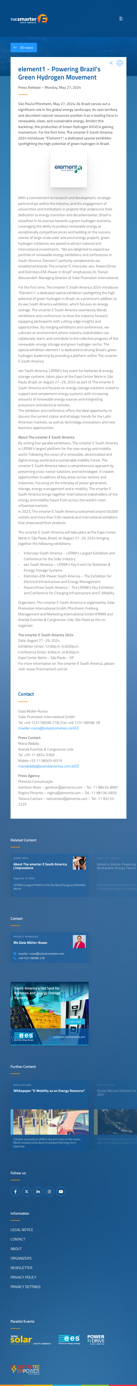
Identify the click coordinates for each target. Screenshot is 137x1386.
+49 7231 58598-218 (28, 958)
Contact (18, 1239)
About (16, 1249)
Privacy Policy (23, 1277)
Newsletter (21, 1268)
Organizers (21, 1258)
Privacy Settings (26, 1287)
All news (22, 47)
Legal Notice (22, 1230)
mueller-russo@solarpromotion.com (38, 953)
